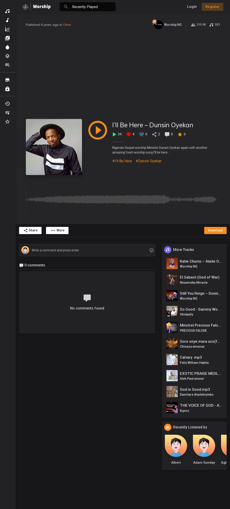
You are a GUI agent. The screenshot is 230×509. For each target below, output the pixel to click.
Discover (7, 11)
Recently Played (7, 103)
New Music (7, 20)
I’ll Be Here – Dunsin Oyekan (152, 125)
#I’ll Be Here (122, 161)
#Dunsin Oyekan (148, 161)
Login (192, 6)
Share (30, 230)
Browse (7, 80)
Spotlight (7, 47)
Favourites (7, 121)
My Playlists (7, 112)
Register (212, 7)
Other (67, 25)
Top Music (7, 29)
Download (215, 230)
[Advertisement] (123, 74)
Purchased (7, 89)
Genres (7, 56)
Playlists (7, 65)
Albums (7, 38)
